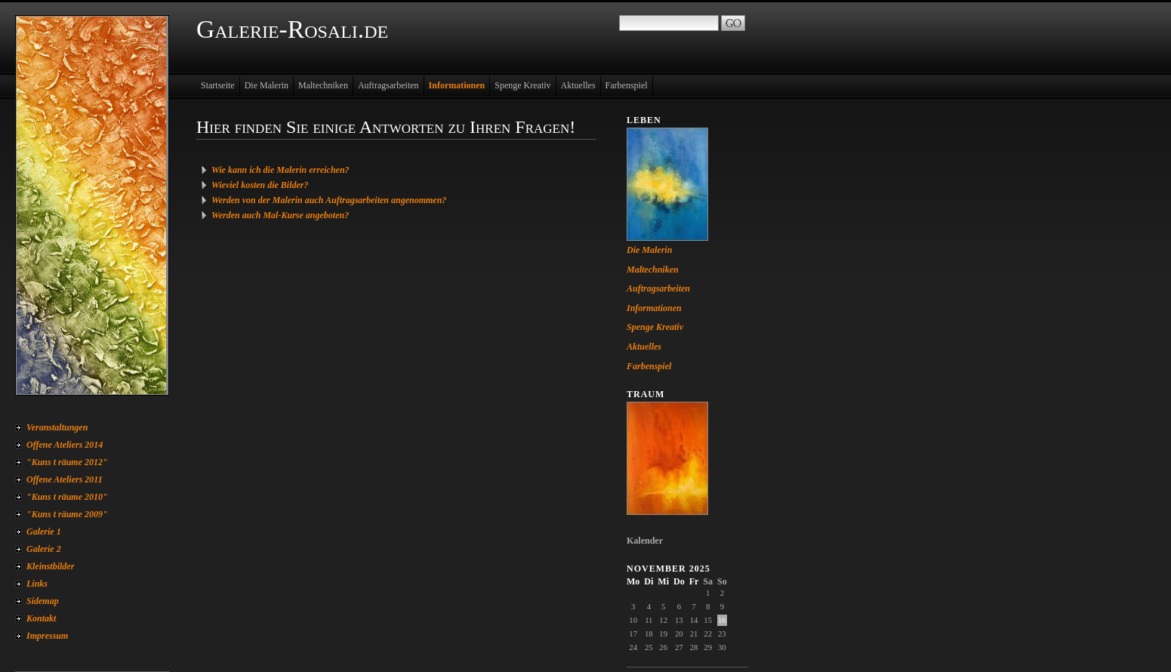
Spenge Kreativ (522, 85)
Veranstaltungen (57, 427)
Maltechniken (323, 85)
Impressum (47, 635)
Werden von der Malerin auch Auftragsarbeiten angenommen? (328, 200)
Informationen (457, 85)
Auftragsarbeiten (388, 85)
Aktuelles (578, 85)
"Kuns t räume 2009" (67, 514)
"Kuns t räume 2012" (67, 462)
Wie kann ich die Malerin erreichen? (280, 170)
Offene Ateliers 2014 (64, 444)
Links (37, 583)
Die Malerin (266, 85)
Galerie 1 (43, 531)
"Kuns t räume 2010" (67, 497)
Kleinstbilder (50, 566)
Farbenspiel (627, 85)
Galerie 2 (43, 549)
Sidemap (42, 601)
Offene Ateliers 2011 (64, 479)
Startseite (218, 85)
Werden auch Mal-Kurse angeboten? (280, 215)
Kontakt (41, 618)
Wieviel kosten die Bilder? (260, 185)
